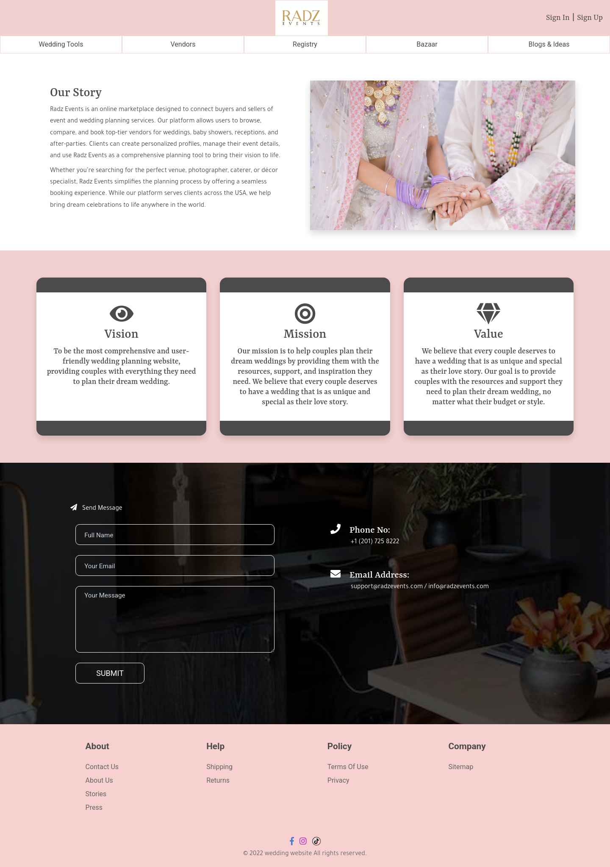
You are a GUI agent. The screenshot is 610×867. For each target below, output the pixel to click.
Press (94, 807)
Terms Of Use (348, 767)
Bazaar (426, 44)
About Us (99, 780)
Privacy (338, 780)
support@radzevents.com (387, 587)
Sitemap (460, 767)
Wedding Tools (61, 44)
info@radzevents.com (458, 587)
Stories (96, 794)
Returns (218, 780)
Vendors (183, 44)
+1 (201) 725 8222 (375, 542)
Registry (305, 44)
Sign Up (590, 18)
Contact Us (102, 767)
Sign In (558, 18)
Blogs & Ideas (549, 44)
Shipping (219, 767)
